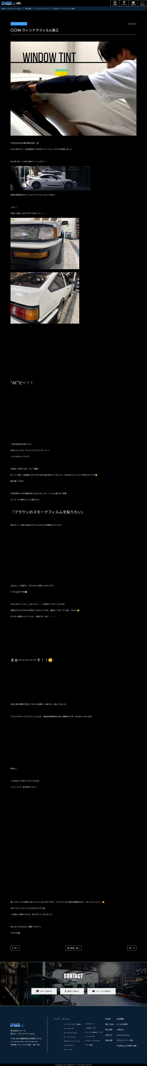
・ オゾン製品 (88, 1045)
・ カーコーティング (68, 1037)
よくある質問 (122, 1024)
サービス (65, 1019)
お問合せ (120, 1029)
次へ (16, 948)
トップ (57, 1019)
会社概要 (120, 1019)
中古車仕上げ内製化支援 (126, 1045)
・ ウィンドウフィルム (69, 1033)
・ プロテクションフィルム (71, 1041)
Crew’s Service (123, 1035)
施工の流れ (109, 1024)
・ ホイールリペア (68, 1028)
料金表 (108, 1019)
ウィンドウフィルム (18, 24)
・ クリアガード (89, 1024)
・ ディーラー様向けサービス (93, 1032)
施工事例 (109, 1029)
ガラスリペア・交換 (125, 1040)
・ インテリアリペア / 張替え (71, 1024)
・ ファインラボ (89, 1036)
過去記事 (109, 1040)
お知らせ (109, 1035)
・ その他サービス (90, 1028)
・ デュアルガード (68, 1045)
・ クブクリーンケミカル (92, 1041)
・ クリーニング (67, 1049)
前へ (131, 948)
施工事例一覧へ (73, 948)
